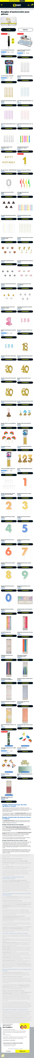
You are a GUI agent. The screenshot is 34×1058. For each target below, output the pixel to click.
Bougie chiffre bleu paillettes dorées (24, 424)
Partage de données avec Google (10, 1044)
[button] (2, 1055)
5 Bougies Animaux (5, 773)
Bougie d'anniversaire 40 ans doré (24, 379)
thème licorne (8, 906)
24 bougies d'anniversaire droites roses (25, 633)
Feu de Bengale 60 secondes (7, 50)
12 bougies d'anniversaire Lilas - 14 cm (9, 124)
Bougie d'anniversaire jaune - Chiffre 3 (24, 517)
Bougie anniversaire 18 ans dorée (25, 355)
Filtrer (8, 29)
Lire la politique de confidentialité (9, 1040)
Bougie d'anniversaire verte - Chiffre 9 (24, 586)
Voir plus (9, 427)
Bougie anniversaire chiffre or (24, 170)
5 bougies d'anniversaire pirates (8, 215)
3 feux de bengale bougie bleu (24, 446)
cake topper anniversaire (17, 927)
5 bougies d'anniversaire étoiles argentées (24, 307)
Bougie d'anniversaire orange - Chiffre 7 (24, 563)
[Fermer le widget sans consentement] (7, 1024)
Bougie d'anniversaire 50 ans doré (9, 401)
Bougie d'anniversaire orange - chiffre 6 (8, 563)
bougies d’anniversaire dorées (22, 828)
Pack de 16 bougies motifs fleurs (8, 701)
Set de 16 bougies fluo (6, 632)
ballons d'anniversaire (19, 1017)
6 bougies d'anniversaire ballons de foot (8, 284)
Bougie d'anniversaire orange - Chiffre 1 (24, 494)
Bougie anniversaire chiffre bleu (8, 355)
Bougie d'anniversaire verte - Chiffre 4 (7, 540)
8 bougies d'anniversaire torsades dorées (25, 238)
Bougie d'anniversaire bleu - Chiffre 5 (23, 540)
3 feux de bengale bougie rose (8, 468)
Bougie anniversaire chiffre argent (7, 193)
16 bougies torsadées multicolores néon (22, 656)
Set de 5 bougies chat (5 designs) (24, 609)
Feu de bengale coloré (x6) (7, 75)
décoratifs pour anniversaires (12, 846)
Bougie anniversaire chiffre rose (24, 330)
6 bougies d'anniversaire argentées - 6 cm (6, 147)
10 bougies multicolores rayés (24, 215)
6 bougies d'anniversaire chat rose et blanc (24, 284)
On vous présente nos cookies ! (9, 1045)
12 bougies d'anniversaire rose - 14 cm (25, 124)
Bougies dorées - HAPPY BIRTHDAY (9, 170)
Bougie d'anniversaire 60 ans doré (25, 401)
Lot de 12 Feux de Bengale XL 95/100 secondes (24, 50)
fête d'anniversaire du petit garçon (8, 918)
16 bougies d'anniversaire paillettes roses (7, 798)
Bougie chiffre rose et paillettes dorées (8, 424)
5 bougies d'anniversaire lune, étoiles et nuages (8, 307)
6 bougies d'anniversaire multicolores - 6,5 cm (23, 147)
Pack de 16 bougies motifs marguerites (23, 702)
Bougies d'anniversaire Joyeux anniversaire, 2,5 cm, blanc (8, 494)
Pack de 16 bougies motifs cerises (25, 724)
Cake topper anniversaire (8, 23)
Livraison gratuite (10, 0)
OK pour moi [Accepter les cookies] (22, 1051)
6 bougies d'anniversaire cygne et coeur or (25, 261)
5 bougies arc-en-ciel (6, 446)
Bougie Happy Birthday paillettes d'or (24, 774)
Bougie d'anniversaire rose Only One (8, 330)
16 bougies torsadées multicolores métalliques (6, 679)
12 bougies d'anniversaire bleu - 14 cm (25, 101)
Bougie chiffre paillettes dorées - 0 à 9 (25, 469)
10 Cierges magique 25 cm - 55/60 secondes (8, 748)
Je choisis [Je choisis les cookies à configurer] (8, 1051)
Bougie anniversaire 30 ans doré (8, 378)
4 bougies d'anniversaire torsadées (23, 193)
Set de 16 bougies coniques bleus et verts (25, 679)
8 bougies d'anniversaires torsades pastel (7, 238)
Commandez (8, 56)
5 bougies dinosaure (22, 747)
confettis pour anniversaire (9, 1017)
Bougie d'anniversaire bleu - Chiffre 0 (7, 610)
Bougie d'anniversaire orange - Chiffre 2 (8, 517)
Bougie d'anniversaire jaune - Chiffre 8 (7, 586)
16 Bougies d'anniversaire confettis (7, 656)
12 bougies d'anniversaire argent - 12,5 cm (25, 76)
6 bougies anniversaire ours (7, 260)
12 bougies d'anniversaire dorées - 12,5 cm (9, 101)
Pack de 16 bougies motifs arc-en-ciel (8, 725)
